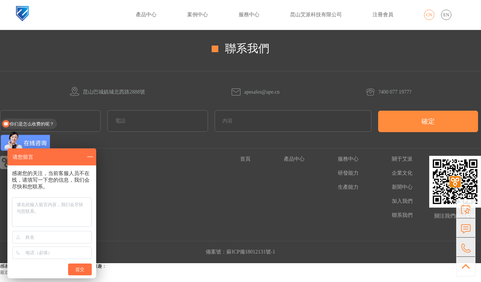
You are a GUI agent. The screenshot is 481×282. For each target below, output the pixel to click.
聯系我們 (402, 215)
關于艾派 (402, 159)
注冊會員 (383, 14)
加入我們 (402, 201)
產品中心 (146, 14)
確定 (428, 121)
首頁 (245, 159)
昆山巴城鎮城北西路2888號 (107, 92)
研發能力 (348, 173)
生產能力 (348, 187)
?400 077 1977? (388, 92)
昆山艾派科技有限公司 (316, 14)
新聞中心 (402, 187)
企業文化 (402, 173)
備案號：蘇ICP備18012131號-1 (240, 252)
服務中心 (249, 14)
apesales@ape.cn (255, 92)
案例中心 (197, 14)
